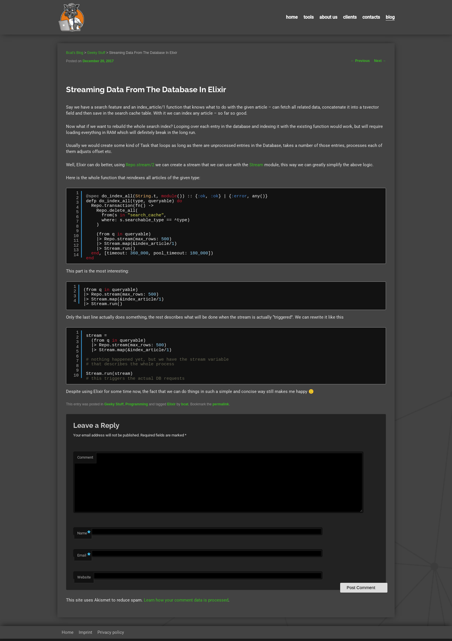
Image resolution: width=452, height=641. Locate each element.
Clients (350, 17)
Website (84, 580)
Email (83, 558)
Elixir (171, 404)
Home (292, 17)
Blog (390, 17)
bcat (185, 404)
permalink (220, 404)
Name (83, 536)
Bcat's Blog (74, 53)
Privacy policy (110, 634)
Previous (360, 61)
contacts (371, 17)
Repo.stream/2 (140, 164)
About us (328, 17)
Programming (136, 404)
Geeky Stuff (114, 404)
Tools (309, 17)
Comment (85, 457)
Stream (256, 164)
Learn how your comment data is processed (186, 602)
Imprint (85, 634)
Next (380, 61)
